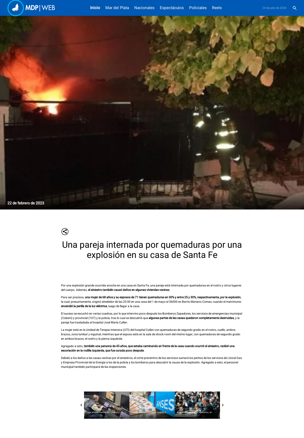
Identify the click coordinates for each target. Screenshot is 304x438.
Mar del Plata (117, 8)
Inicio (95, 8)
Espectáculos (172, 8)
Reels (217, 8)
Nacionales (144, 8)
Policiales (198, 8)
